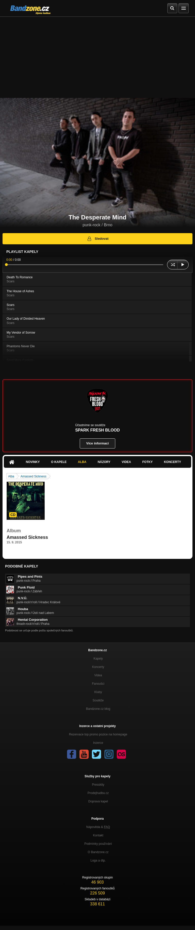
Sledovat (98, 239)
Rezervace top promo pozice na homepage (98, 734)
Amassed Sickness (33, 476)
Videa (126, 462)
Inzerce (98, 743)
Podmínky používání (98, 844)
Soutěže (98, 700)
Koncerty (172, 462)
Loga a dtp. (98, 860)
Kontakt (98, 835)
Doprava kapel (98, 801)
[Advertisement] (97, 54)
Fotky (147, 462)
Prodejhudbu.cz (98, 793)
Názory (104, 462)
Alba (82, 462)
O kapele (59, 462)
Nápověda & (98, 827)
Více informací (97, 443)
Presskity (98, 784)
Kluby (98, 692)
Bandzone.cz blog (98, 709)
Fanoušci (98, 683)
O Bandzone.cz (98, 852)
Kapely (98, 658)
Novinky (33, 462)
